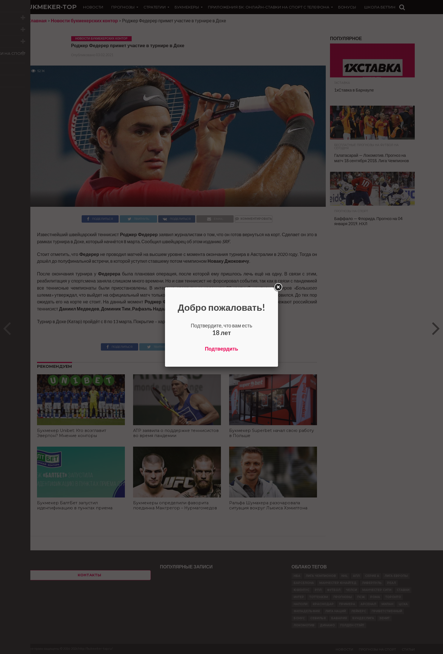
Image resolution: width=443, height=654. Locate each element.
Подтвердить (221, 349)
